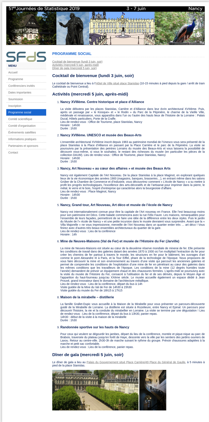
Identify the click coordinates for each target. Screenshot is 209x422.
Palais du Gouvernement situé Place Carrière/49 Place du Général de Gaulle (136, 362)
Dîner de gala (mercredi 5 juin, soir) (74, 68)
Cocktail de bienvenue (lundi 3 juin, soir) (77, 61)
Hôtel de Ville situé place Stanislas (117, 83)
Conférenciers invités (21, 85)
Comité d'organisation (22, 125)
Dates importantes (19, 92)
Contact (13, 152)
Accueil (12, 72)
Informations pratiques (22, 139)
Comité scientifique (20, 119)
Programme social (19, 112)
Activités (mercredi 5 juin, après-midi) (75, 65)
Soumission (15, 99)
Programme (15, 79)
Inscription (14, 105)
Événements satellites (22, 132)
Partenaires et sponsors (23, 145)
